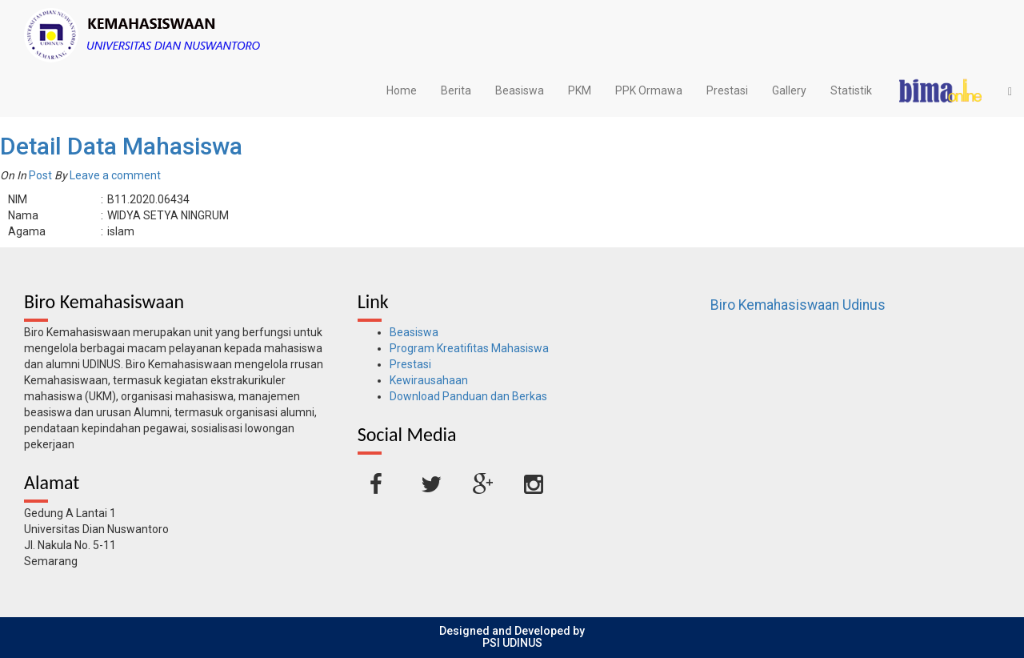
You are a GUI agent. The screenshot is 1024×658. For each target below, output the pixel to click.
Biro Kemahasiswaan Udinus (798, 305)
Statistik (851, 90)
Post (40, 175)
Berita (456, 90)
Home (401, 90)
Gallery (789, 90)
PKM (579, 90)
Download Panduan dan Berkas (468, 396)
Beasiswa (519, 90)
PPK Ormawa (648, 90)
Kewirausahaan (429, 380)
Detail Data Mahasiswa (121, 146)
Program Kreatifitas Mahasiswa (469, 348)
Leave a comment (115, 175)
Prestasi (727, 90)
